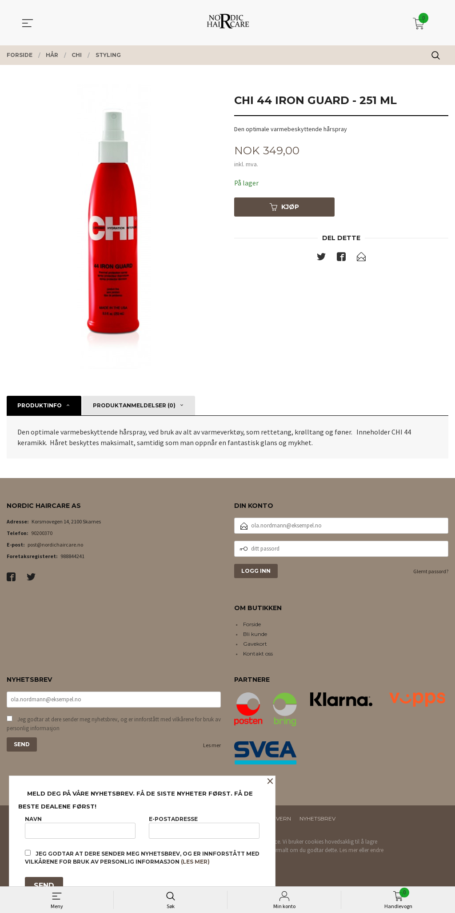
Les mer (212, 746)
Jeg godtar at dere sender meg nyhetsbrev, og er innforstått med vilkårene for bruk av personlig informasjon (114, 724)
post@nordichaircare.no (55, 544)
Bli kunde (255, 634)
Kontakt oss (258, 653)
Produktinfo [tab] (39, 405)
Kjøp (284, 207)
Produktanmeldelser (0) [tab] (134, 405)
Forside (252, 624)
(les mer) (195, 861)
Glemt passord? (430, 571)
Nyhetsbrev (317, 818)
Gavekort (255, 643)
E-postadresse (204, 827)
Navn (80, 827)
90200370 (41, 533)
